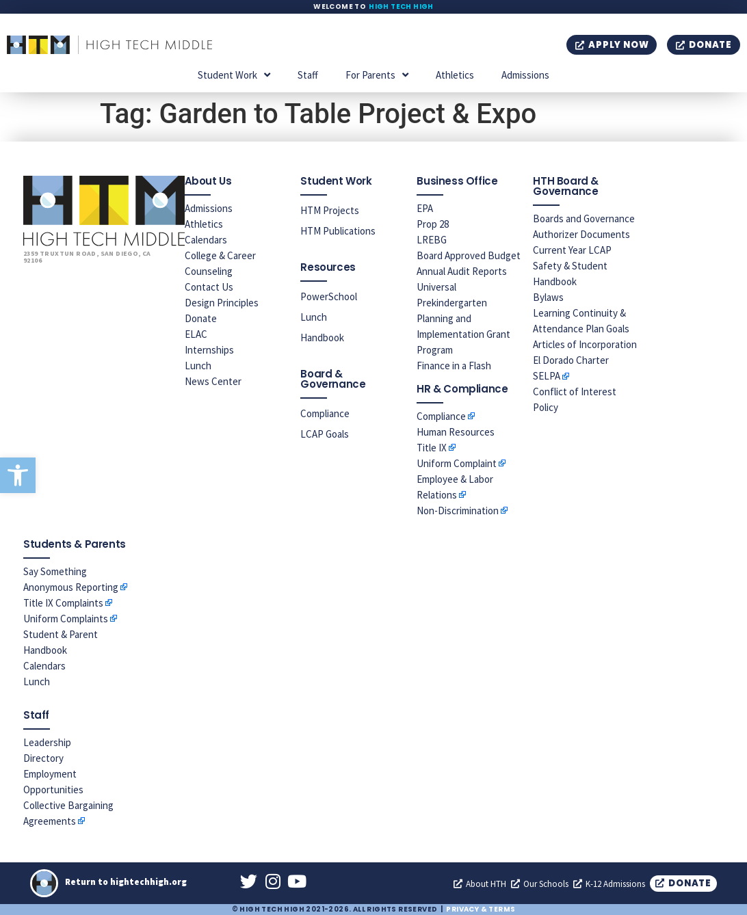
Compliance (325, 413)
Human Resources (456, 431)
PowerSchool (328, 296)
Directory (43, 758)
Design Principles (222, 302)
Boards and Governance (584, 218)
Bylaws (548, 297)
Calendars (206, 239)
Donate (201, 318)
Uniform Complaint (457, 463)
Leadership (47, 742)
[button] (18, 475)
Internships (209, 349)
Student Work (234, 75)
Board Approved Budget (469, 255)
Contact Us (209, 286)
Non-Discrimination (458, 510)
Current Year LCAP (572, 249)
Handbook (322, 337)
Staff (308, 74)
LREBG (432, 239)
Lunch (198, 365)
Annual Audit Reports (462, 271)
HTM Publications (338, 230)
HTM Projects (329, 210)
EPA (425, 208)
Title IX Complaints (63, 602)
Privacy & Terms (480, 909)
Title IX (432, 447)
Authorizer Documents (581, 234)
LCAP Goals (324, 433)
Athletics (455, 74)
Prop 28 (433, 223)
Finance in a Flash (454, 365)
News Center (213, 381)
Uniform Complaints (65, 618)
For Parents (376, 75)
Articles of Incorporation (585, 344)
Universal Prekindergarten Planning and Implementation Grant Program (463, 318)
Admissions (525, 74)
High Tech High (401, 6)
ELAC (196, 334)
